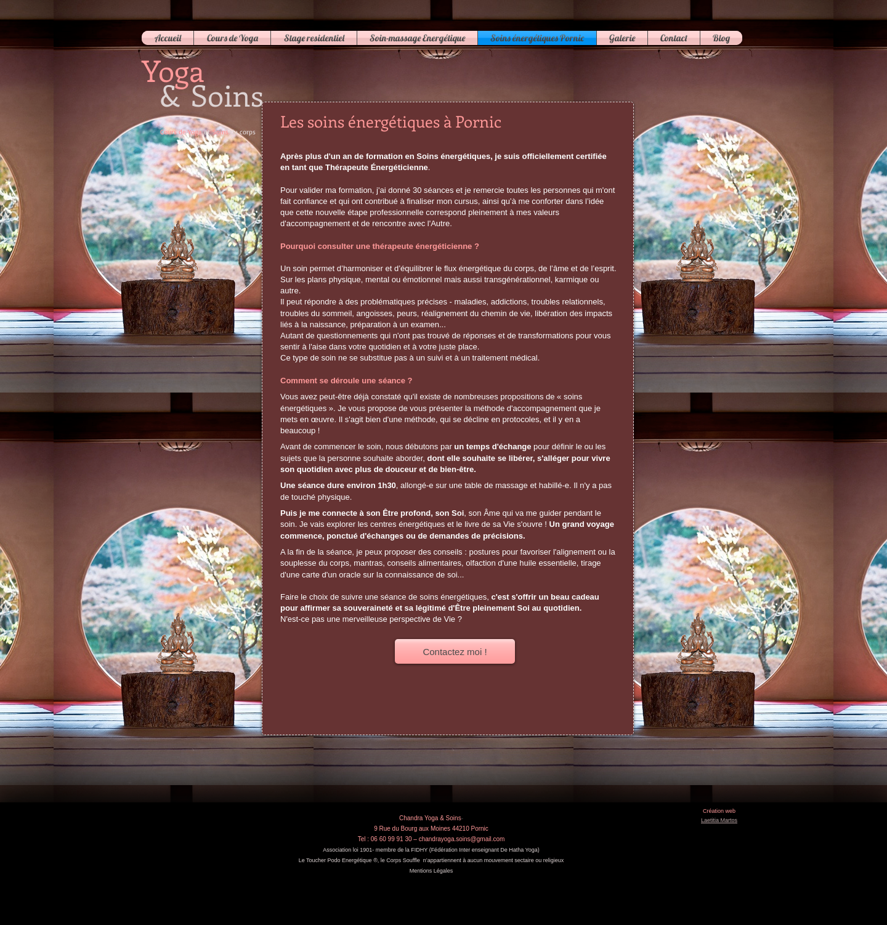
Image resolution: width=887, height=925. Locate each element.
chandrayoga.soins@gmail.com (462, 839)
